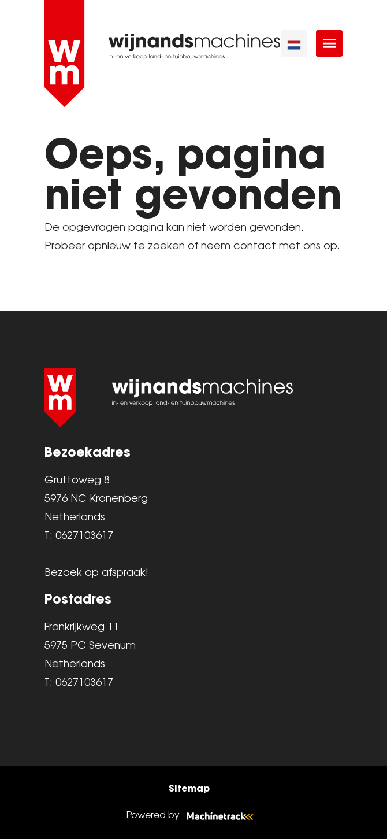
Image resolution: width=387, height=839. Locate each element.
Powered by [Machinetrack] (193, 815)
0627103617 (84, 536)
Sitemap (189, 788)
